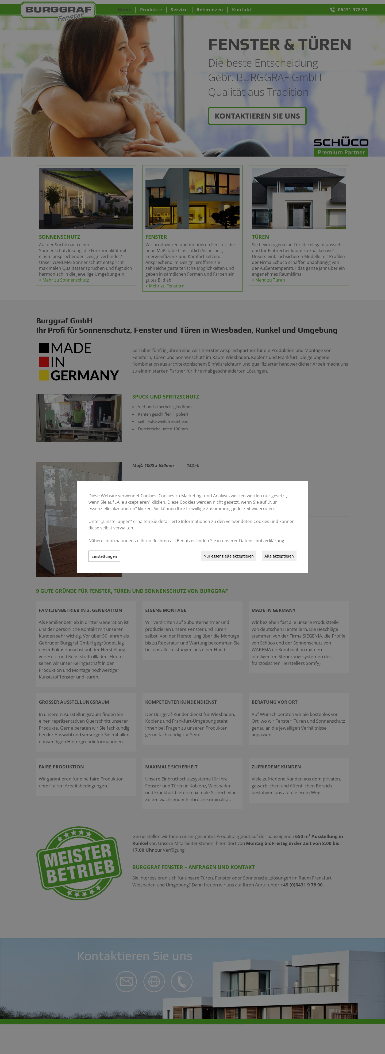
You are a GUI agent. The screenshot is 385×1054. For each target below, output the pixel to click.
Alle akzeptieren (279, 556)
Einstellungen (104, 556)
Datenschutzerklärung (261, 541)
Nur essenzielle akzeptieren (228, 556)
